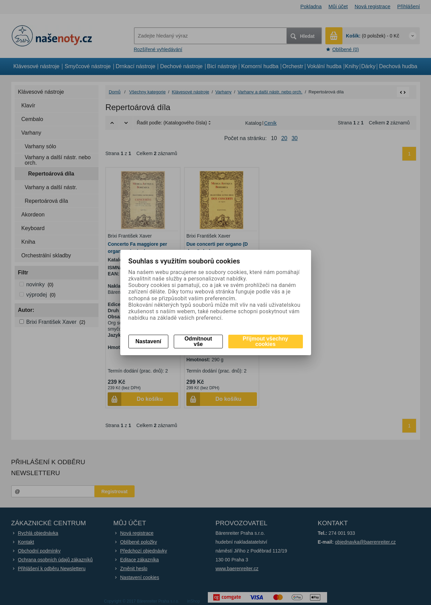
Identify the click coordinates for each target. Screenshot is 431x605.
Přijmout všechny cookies (265, 341)
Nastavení (148, 341)
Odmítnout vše (198, 341)
